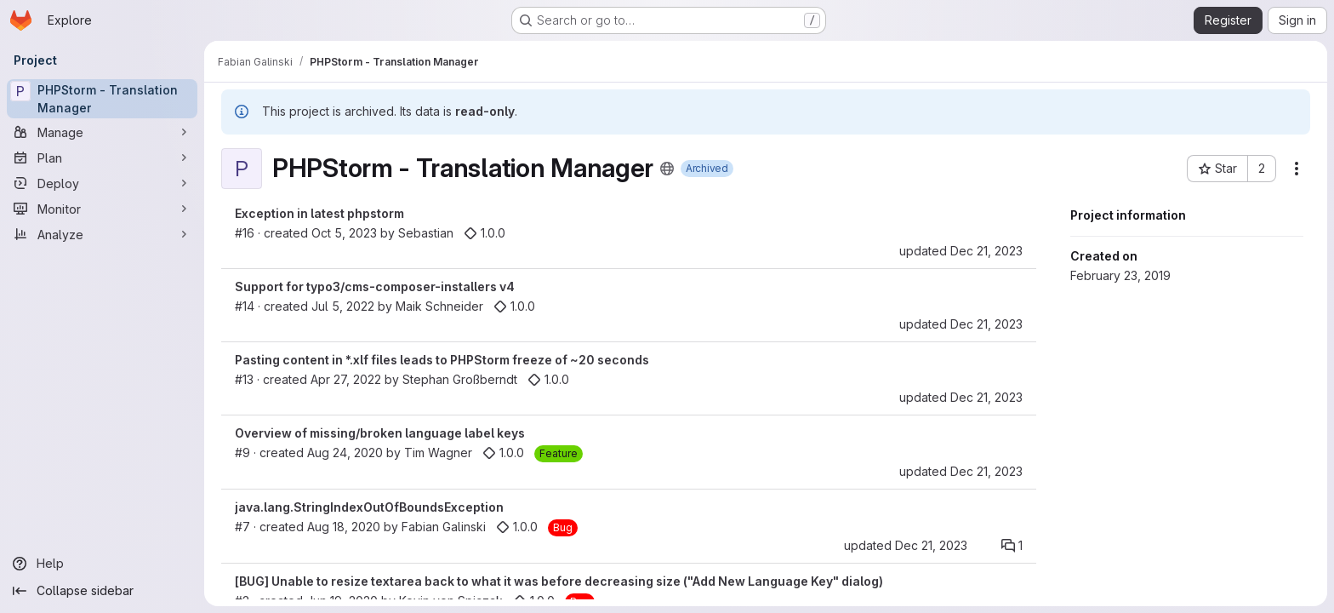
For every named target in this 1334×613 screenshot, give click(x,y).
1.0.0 (484, 233)
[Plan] (102, 157)
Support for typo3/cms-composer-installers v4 (375, 286)
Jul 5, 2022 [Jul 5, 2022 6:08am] (342, 306)
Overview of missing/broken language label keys (380, 433)
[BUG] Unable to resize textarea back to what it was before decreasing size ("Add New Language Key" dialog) (559, 581)
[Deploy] (102, 183)
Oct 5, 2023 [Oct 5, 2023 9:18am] (344, 233)
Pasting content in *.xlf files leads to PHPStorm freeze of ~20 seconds (442, 359)
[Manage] (102, 132)
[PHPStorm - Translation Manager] (102, 98)
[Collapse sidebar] (102, 591)
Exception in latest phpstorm (319, 213)
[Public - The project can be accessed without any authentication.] (667, 168)
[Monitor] (102, 209)
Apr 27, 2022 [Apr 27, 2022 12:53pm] (346, 379)
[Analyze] (102, 234)
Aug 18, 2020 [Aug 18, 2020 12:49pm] (343, 526)
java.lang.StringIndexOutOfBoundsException (369, 507)
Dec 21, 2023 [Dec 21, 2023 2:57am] (986, 324)
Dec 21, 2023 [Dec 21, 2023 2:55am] (986, 471)
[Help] (102, 564)
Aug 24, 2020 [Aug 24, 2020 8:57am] (345, 452)
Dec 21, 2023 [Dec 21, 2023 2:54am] (931, 545)
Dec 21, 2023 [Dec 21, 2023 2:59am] (986, 250)
